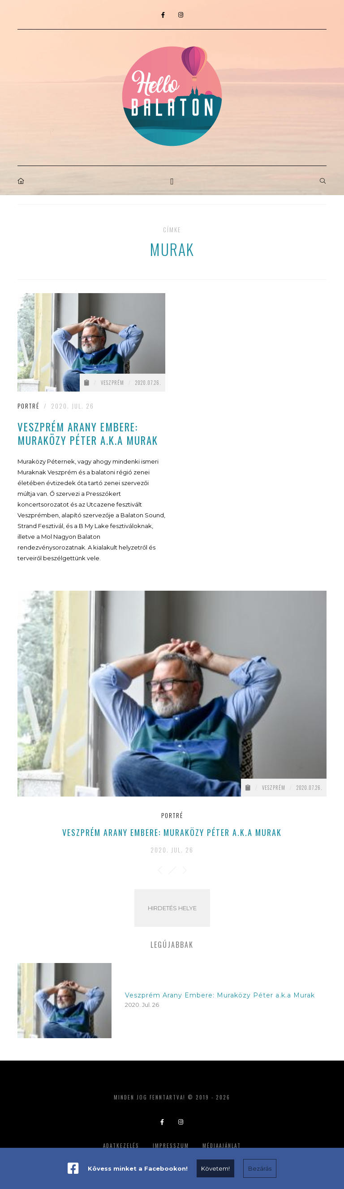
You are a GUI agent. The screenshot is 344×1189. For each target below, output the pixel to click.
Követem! (215, 1168)
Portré (28, 405)
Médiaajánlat (221, 1145)
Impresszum (171, 1145)
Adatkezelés (121, 1145)
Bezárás (259, 1168)
